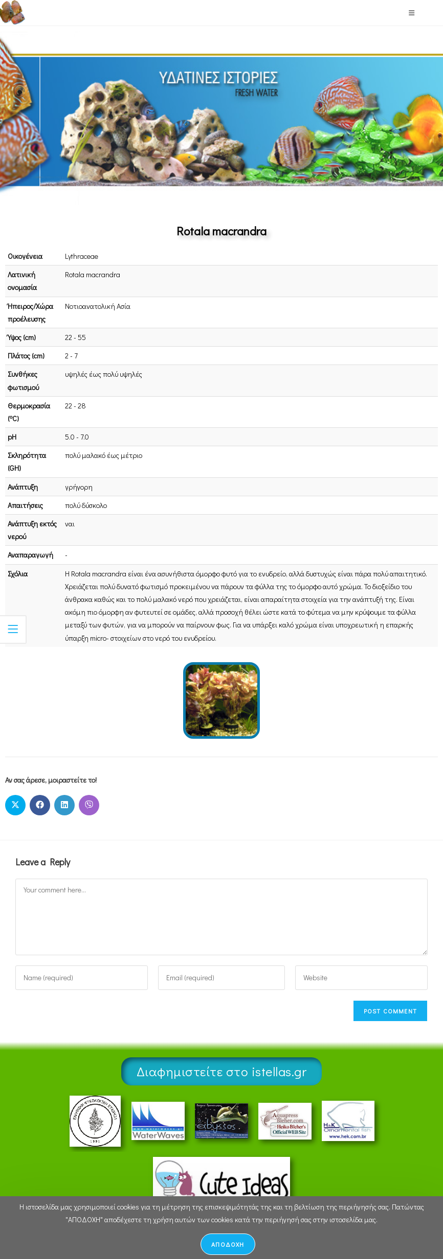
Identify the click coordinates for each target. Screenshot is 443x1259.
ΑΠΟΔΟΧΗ (227, 1244)
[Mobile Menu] (412, 12)
